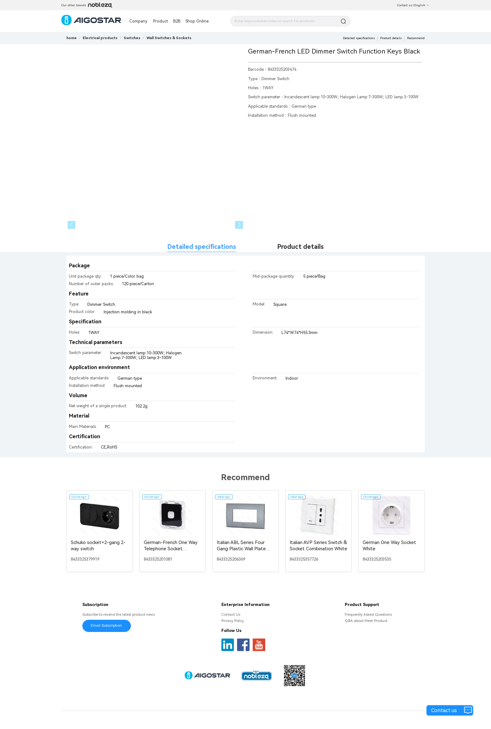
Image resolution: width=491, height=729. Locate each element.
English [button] (422, 5)
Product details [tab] (300, 246)
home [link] (71, 38)
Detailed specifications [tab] (201, 246)
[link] (100, 38)
